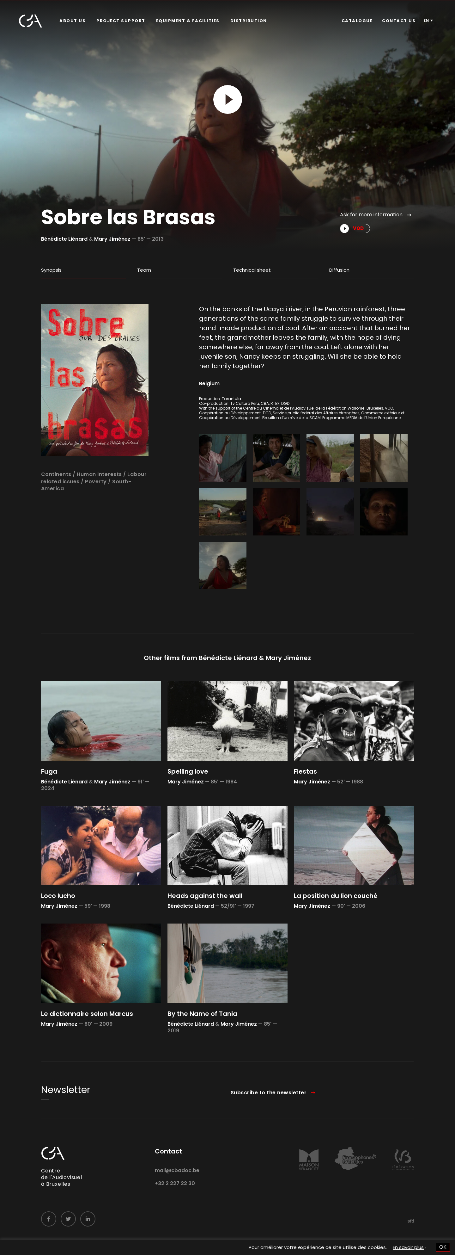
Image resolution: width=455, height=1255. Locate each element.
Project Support (120, 21)
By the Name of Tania (202, 1038)
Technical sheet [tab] (252, 270)
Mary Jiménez (112, 239)
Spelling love (187, 795)
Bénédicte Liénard (64, 239)
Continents (56, 498)
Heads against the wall (204, 920)
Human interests (99, 498)
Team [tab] (144, 270)
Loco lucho (58, 920)
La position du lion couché (336, 920)
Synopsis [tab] (51, 270)
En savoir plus (408, 1247)
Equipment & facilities (188, 21)
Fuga (49, 795)
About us (72, 21)
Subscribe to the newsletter (269, 1116)
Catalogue (357, 21)
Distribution (248, 21)
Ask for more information (371, 214)
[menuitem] (72, 21)
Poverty (96, 505)
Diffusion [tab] (339, 270)
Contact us (399, 21)
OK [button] (442, 1247)
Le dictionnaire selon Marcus (87, 1038)
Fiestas (305, 795)
